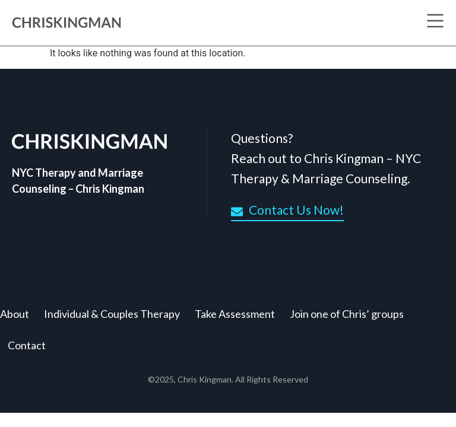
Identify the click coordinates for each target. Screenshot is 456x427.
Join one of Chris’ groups (347, 313)
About (14, 313)
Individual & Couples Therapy (112, 313)
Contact (27, 345)
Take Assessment (235, 313)
